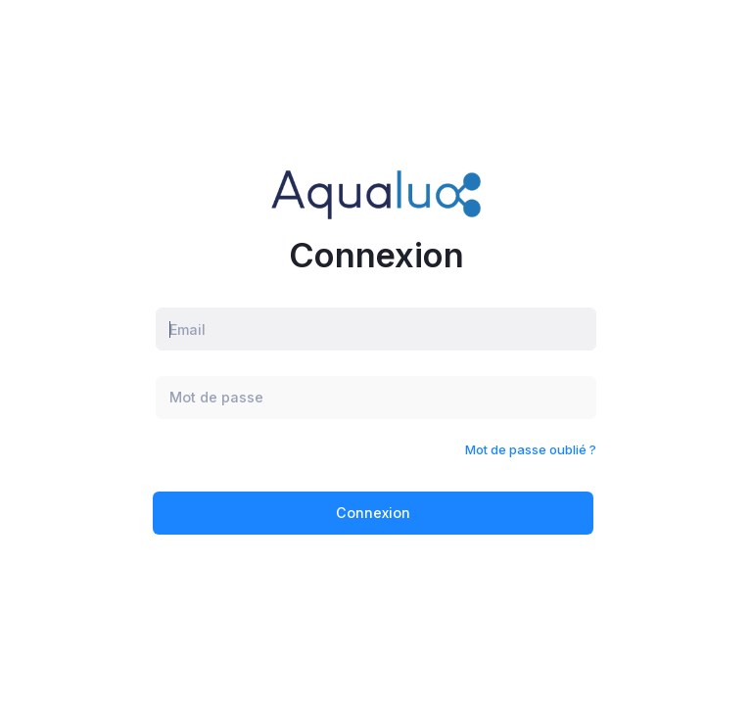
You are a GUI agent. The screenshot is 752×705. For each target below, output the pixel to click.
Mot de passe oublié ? (530, 449)
